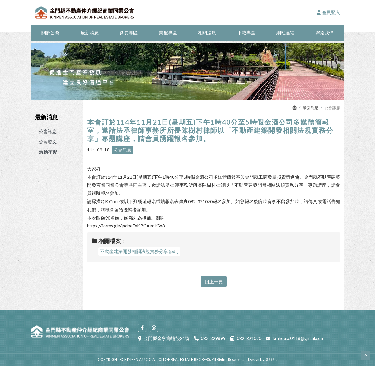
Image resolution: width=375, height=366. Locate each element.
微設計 (270, 359)
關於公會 (50, 32)
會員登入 (328, 12)
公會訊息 (48, 131)
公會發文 (48, 141)
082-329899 (213, 338)
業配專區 (168, 32)
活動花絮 (48, 151)
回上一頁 (214, 281)
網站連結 (285, 32)
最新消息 (90, 32)
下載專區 (246, 32)
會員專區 (129, 32)
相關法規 (207, 32)
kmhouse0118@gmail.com (298, 338)
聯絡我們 (325, 32)
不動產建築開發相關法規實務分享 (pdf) (139, 251)
